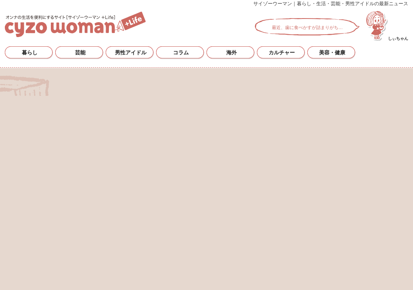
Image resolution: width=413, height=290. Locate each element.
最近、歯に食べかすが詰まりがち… (307, 27)
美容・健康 (332, 53)
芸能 (80, 53)
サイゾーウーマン (75, 24)
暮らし (30, 53)
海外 (231, 53)
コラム (181, 53)
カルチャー (282, 53)
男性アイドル (130, 53)
